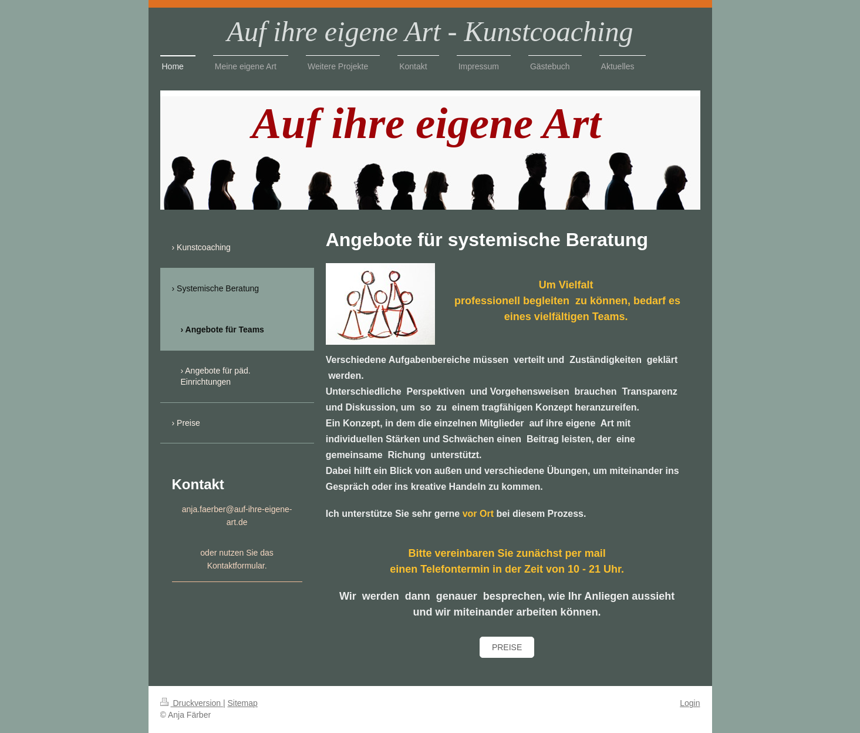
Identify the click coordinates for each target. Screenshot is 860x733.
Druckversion (191, 703)
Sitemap (243, 703)
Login (690, 703)
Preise (507, 647)
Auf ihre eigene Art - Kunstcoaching (430, 31)
